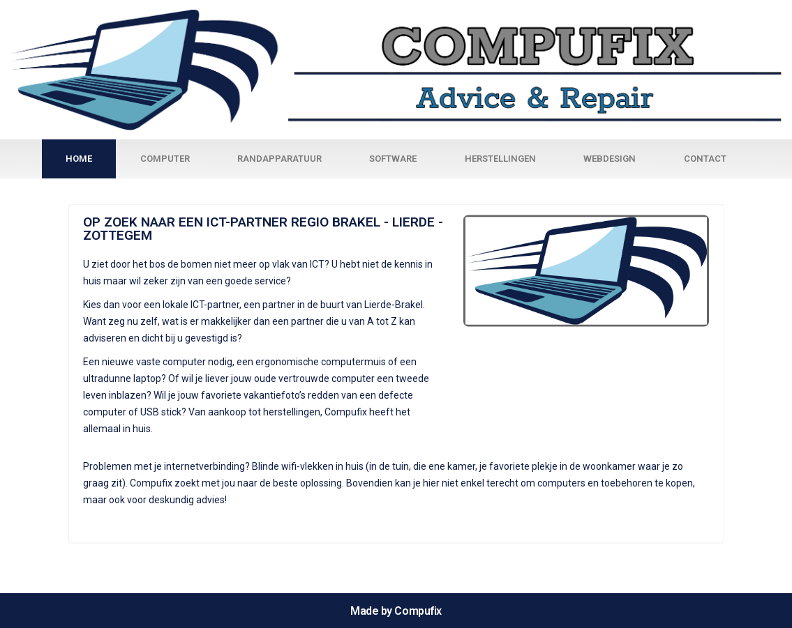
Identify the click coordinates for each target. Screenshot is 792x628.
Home (79, 158)
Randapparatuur (279, 158)
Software (393, 158)
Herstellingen (500, 158)
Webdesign (609, 158)
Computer (165, 158)
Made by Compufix (396, 611)
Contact (705, 158)
